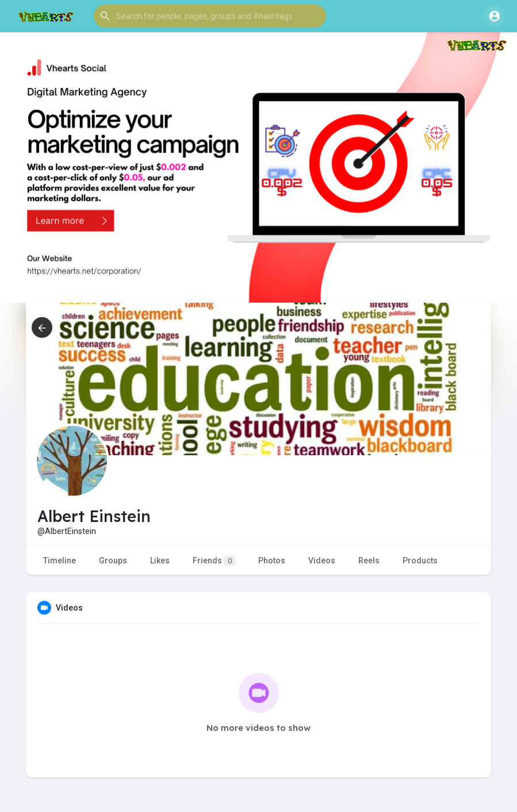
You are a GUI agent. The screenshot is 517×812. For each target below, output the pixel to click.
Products (420, 560)
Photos (271, 560)
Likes (160, 560)
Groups (113, 560)
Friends (214, 561)
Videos (321, 560)
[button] (210, 16)
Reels (369, 560)
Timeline (59, 560)
